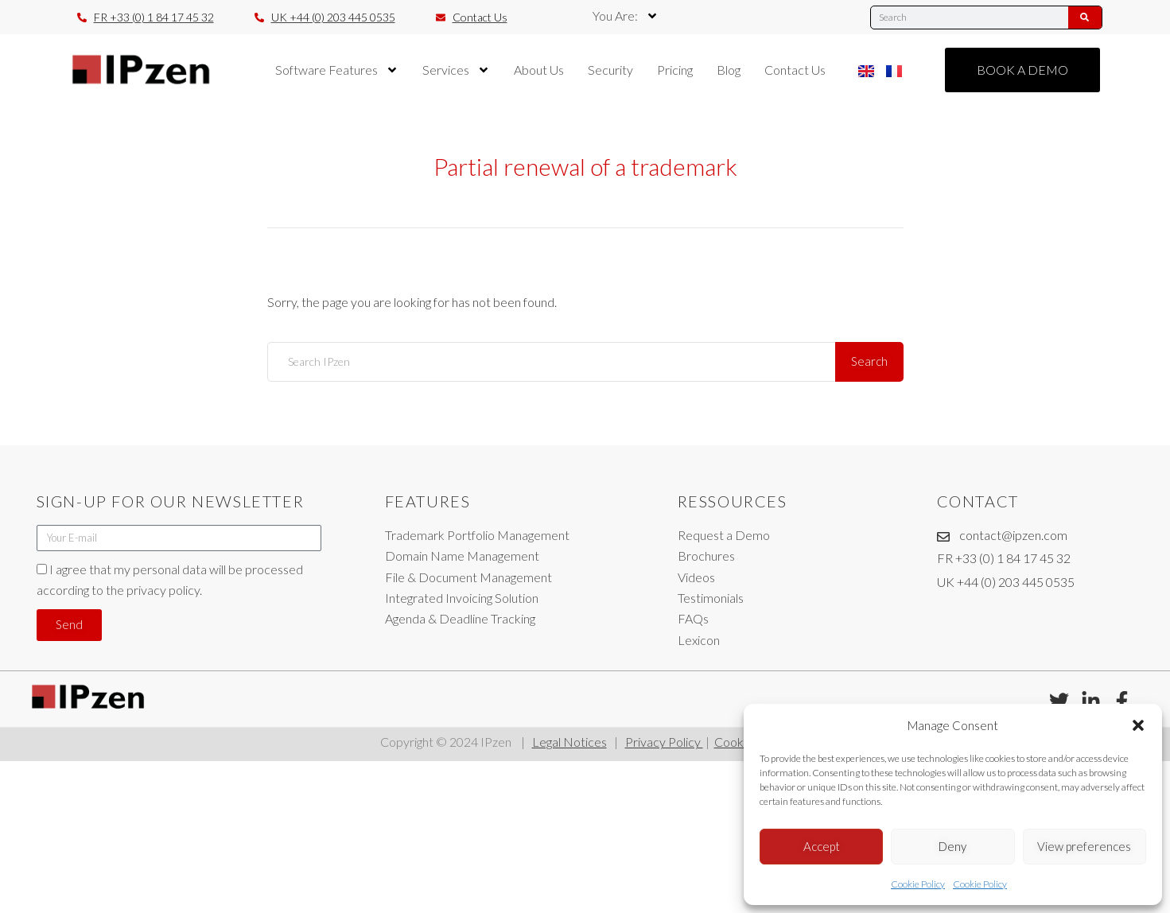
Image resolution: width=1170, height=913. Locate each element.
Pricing (675, 69)
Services (456, 70)
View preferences (1084, 846)
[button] (1138, 725)
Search (869, 361)
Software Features (336, 70)
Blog (728, 69)
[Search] (1085, 17)
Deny (952, 846)
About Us (539, 69)
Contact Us (795, 69)
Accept (821, 846)
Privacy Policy (664, 741)
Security (610, 69)
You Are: (626, 16)
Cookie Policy (918, 884)
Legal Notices (569, 741)
